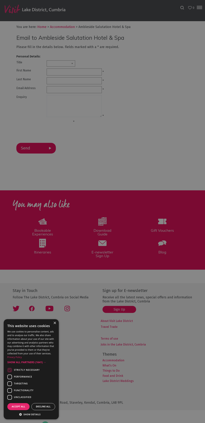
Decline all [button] (43, 406)
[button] (31, 362)
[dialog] (102, 211)
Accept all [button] (18, 406)
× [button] (54, 323)
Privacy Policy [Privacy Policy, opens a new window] (14, 357)
